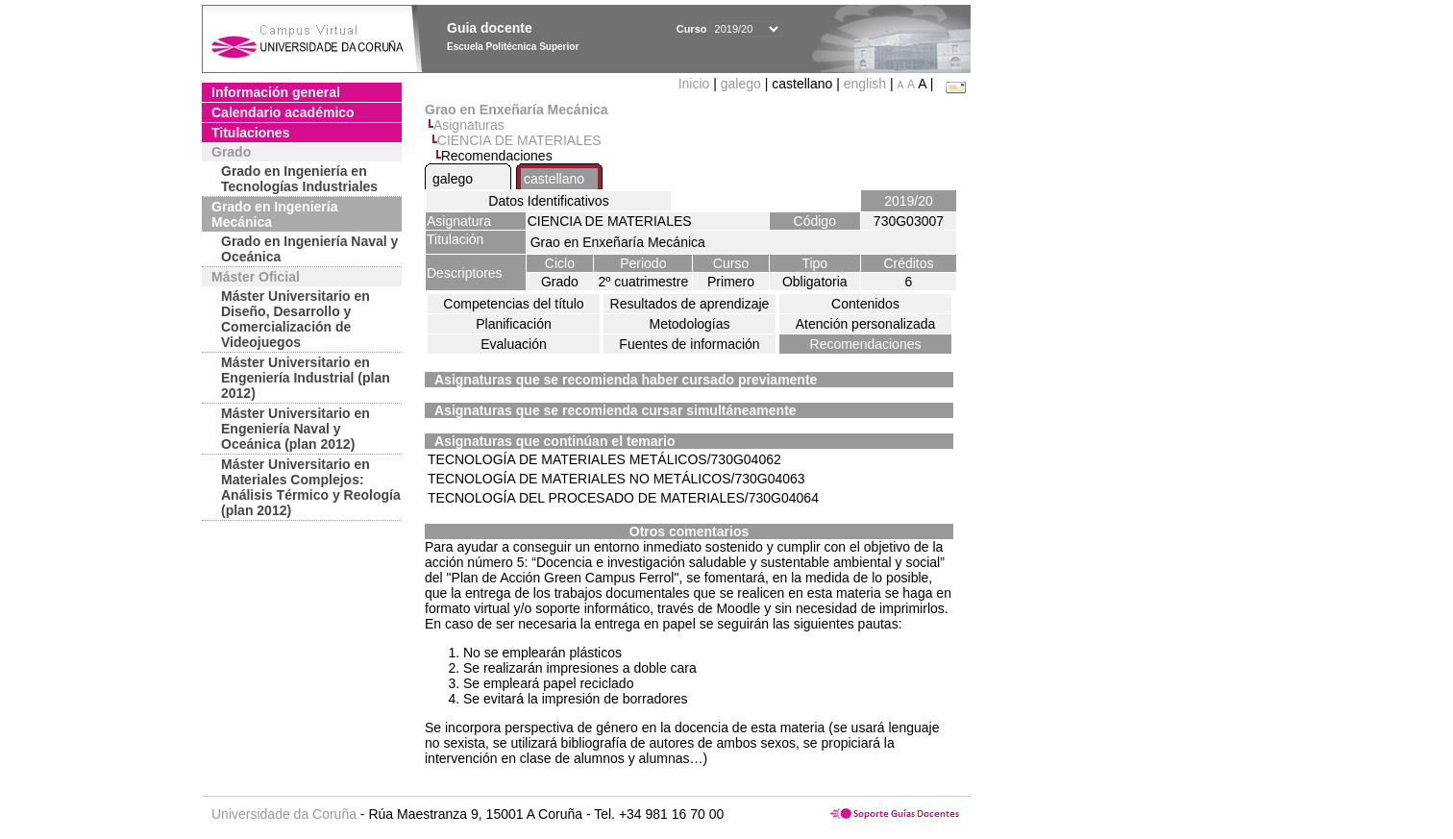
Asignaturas (469, 125)
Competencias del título (513, 303)
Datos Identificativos (548, 201)
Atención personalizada (866, 324)
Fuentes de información (689, 344)
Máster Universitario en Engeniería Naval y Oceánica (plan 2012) (295, 429)
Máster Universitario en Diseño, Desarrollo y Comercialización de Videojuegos (295, 319)
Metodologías (689, 324)
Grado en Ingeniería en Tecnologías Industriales (299, 178)
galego (741, 83)
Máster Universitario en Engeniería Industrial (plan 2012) (305, 378)
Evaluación (513, 344)
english (865, 83)
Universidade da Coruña (284, 814)
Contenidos (865, 303)
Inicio (696, 83)
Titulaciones (250, 132)
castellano (554, 178)
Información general (275, 92)
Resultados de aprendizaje (690, 303)
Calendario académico (283, 112)
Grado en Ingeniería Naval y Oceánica (309, 249)
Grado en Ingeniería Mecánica (274, 214)
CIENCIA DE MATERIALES (519, 140)
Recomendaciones (866, 344)
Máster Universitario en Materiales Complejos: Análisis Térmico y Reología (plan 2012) (311, 487)
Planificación (514, 324)
